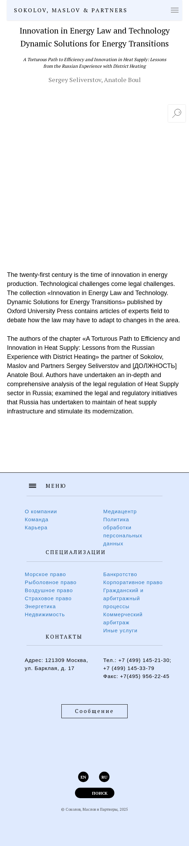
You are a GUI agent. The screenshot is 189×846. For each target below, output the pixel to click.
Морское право (45, 574)
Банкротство (120, 574)
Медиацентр (120, 511)
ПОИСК (99, 793)
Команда (36, 519)
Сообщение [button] (94, 710)
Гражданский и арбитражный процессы (123, 598)
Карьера (36, 527)
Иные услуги (120, 630)
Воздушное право (49, 590)
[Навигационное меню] (175, 10)
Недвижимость (45, 614)
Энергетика (40, 606)
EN (83, 777)
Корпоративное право (133, 582)
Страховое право (48, 598)
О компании (41, 511)
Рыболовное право (51, 582)
